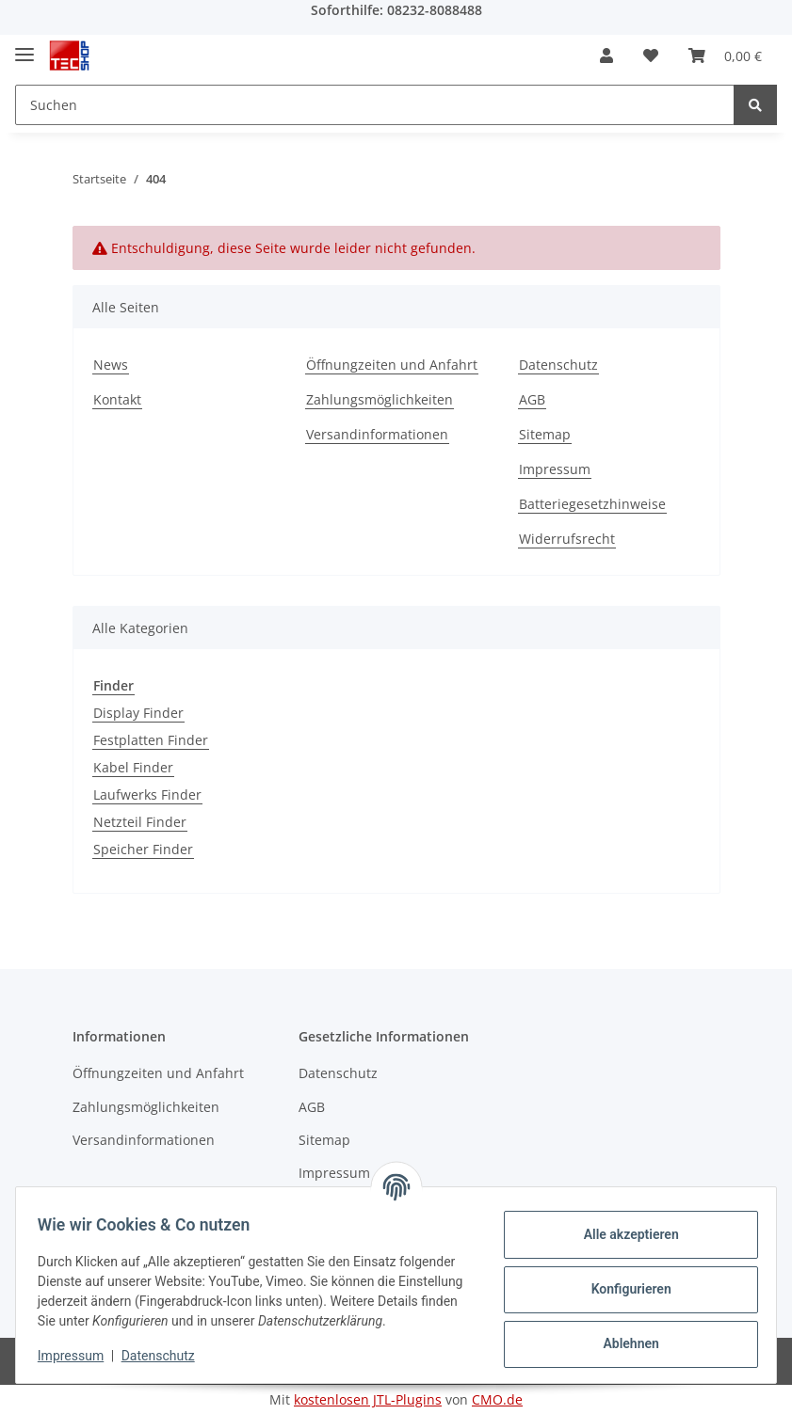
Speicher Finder (143, 849)
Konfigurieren (622, 1280)
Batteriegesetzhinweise (592, 504)
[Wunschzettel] (650, 55)
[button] (606, 55)
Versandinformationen (377, 434)
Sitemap (545, 434)
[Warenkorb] (725, 55)
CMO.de (497, 1399)
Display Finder (138, 713)
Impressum (554, 469)
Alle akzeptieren (622, 1225)
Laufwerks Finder (147, 794)
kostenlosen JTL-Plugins (368, 1399)
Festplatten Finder (150, 740)
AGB (532, 399)
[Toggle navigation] (24, 46)
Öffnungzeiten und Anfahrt (391, 364)
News (110, 364)
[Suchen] (375, 105)
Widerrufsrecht (567, 539)
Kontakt (117, 399)
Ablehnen (622, 1335)
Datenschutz (558, 364)
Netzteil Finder (139, 822)
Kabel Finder (133, 767)
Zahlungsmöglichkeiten (379, 399)
